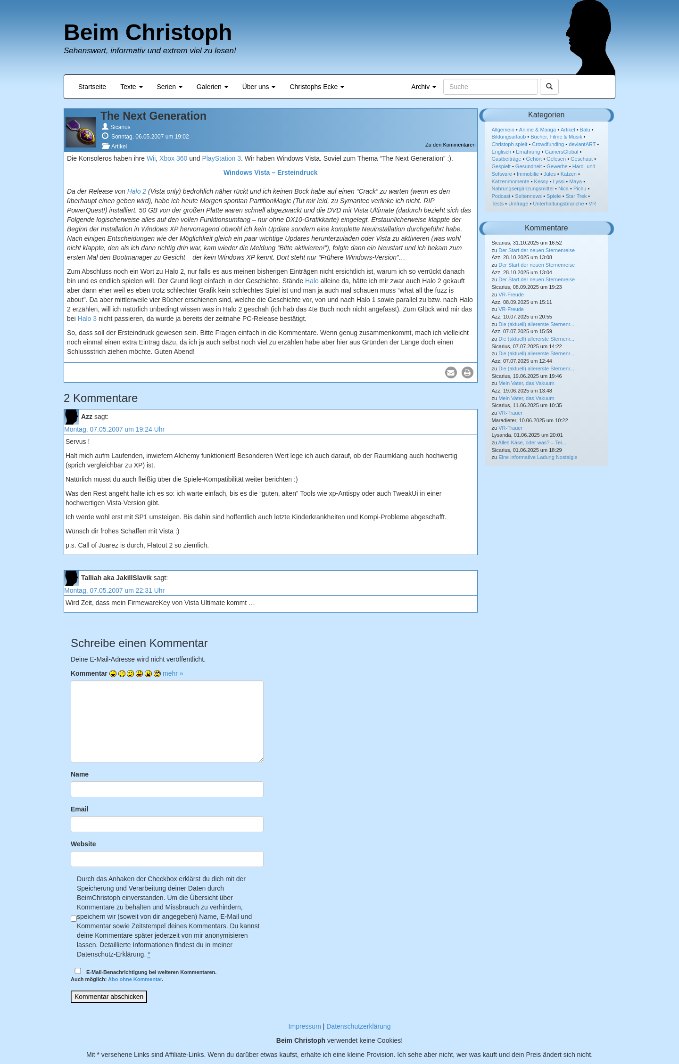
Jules (550, 174)
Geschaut (582, 159)
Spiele (554, 196)
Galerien (212, 86)
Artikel (119, 146)
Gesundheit (528, 166)
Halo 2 (136, 191)
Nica (563, 188)
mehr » (173, 673)
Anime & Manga (537, 129)
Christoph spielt (510, 144)
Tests (498, 203)
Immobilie (528, 174)
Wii (151, 158)
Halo (312, 281)
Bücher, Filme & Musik (556, 136)
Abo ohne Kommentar (135, 979)
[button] (451, 372)
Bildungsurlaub (509, 136)
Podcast (501, 196)
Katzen (569, 174)
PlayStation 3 (221, 158)
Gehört (534, 159)
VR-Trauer (510, 413)
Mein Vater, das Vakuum (526, 383)
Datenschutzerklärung (358, 1026)
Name (80, 774)
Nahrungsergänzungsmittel (523, 188)
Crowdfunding (548, 144)
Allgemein (503, 129)
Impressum (305, 1026)
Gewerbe (557, 166)
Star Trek (576, 196)
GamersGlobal (561, 152)
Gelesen (556, 159)
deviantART (582, 144)
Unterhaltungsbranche (558, 203)
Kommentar (89, 673)
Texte (131, 86)
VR (592, 203)
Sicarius (120, 127)
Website (83, 844)
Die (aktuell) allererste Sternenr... (536, 324)
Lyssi (559, 181)
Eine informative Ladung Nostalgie (538, 457)
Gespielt (501, 166)
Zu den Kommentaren (450, 144)
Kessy (541, 181)
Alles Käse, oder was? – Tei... (532, 442)
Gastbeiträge (507, 159)
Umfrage (518, 203)
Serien (169, 86)
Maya (575, 181)
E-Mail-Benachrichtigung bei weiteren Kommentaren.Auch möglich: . (143, 975)
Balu (585, 129)
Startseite (92, 86)
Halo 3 (87, 318)
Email (79, 809)
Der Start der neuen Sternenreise (536, 250)
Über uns (259, 86)
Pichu (580, 188)
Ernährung (528, 152)
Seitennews (528, 196)
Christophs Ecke (317, 86)
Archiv (423, 86)
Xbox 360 (173, 158)
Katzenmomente (511, 181)
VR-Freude (511, 294)
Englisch (502, 152)
